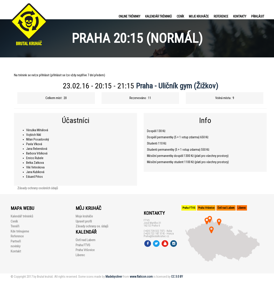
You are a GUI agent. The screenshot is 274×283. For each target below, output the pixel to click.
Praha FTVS (83, 245)
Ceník (180, 16)
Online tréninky (129, 16)
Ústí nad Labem (85, 240)
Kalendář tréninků (158, 16)
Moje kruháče (199, 16)
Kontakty (239, 16)
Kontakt (16, 251)
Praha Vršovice (85, 250)
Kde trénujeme (20, 231)
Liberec (80, 255)
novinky (15, 246)
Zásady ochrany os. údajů (92, 226)
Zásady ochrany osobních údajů (37, 188)
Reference (221, 16)
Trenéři (15, 226)
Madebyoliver (114, 276)
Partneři (16, 241)
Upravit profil (84, 221)
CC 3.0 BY (177, 276)
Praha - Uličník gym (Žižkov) (177, 85)
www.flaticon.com (141, 276)
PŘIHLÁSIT (257, 16)
